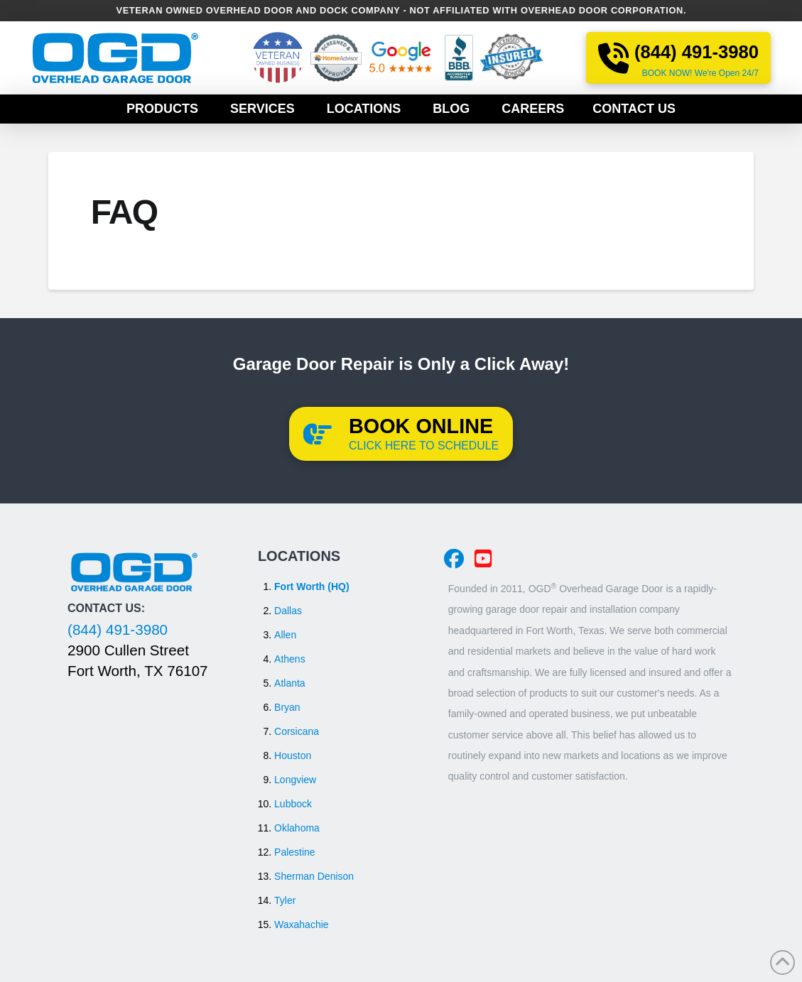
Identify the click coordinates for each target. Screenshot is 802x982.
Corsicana (296, 731)
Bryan (287, 707)
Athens (289, 659)
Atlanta (289, 683)
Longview (295, 779)
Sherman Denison (314, 876)
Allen (285, 634)
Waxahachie (301, 924)
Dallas (288, 610)
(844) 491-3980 (117, 629)
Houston (292, 755)
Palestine (294, 852)
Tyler (285, 900)
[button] (401, 434)
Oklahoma (297, 828)
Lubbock (293, 803)
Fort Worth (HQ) (311, 586)
